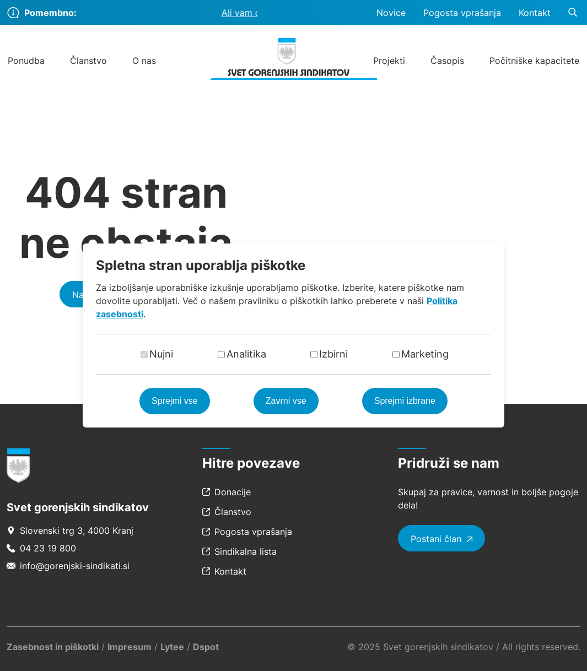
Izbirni (333, 354)
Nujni (161, 354)
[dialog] (293, 335)
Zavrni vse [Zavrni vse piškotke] (286, 400)
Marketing (425, 354)
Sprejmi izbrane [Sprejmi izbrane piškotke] (404, 400)
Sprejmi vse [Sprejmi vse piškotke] (175, 400)
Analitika (246, 354)
